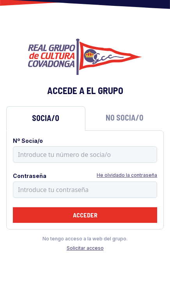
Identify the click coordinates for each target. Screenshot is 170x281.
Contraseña (29, 176)
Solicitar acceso (85, 248)
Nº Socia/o (28, 140)
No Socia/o (124, 117)
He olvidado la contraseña (127, 175)
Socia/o (45, 118)
